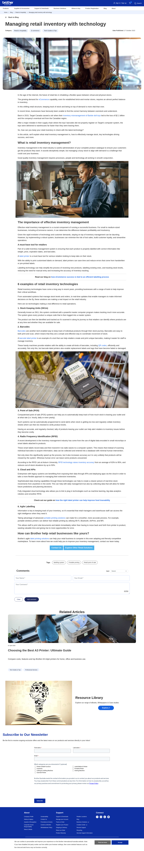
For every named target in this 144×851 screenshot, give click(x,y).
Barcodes (22, 331)
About (114, 8)
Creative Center (81, 825)
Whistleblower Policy (46, 827)
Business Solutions (82, 822)
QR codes (102, 345)
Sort (107, 571)
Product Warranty (61, 833)
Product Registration (92, 8)
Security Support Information (85, 833)
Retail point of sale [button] (90, 562)
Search (138, 3)
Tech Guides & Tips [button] (50, 30)
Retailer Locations (82, 816)
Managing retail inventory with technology (40, 12)
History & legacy (28, 819)
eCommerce (44, 99)
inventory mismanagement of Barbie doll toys (82, 115)
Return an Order (60, 830)
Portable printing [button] (74, 562)
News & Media (28, 829)
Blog (105, 8)
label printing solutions (39, 539)
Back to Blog (13, 17)
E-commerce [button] (35, 30)
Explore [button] (105, 708)
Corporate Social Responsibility (28, 825)
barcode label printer (28, 338)
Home (5, 12)
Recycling (79, 830)
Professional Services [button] (31, 670)
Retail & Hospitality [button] (20, 30)
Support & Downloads (41, 8)
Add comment (31, 599)
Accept (120, 843)
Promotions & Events (46, 822)
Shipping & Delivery (61, 827)
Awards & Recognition (30, 822)
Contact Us (44, 819)
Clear (18, 599)
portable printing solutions (54, 518)
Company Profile (28, 816)
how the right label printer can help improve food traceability (83, 500)
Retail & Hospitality (20, 12)
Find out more (102, 843)
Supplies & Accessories (21, 8)
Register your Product (62, 825)
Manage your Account (62, 819)
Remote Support (81, 827)
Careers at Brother (46, 825)
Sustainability (44, 816)
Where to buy (76, 8)
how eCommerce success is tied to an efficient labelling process (80, 277)
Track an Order (60, 822)
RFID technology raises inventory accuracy (76, 462)
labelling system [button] (59, 562)
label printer (24, 256)
